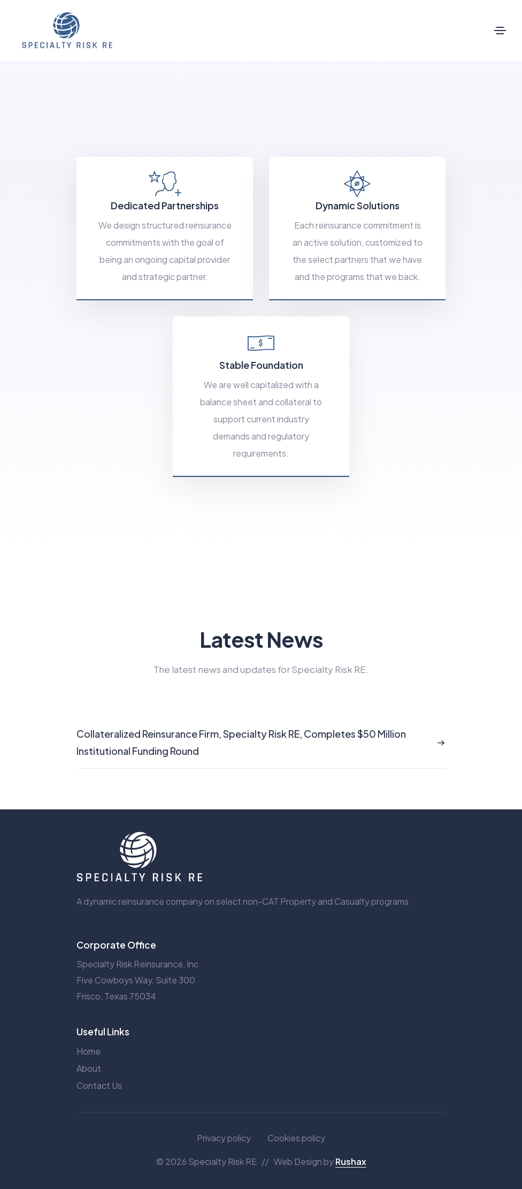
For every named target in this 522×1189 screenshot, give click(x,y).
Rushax (350, 1161)
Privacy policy (224, 1137)
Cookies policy (296, 1137)
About (88, 1068)
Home (88, 1051)
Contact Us (99, 1085)
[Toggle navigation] (500, 30)
